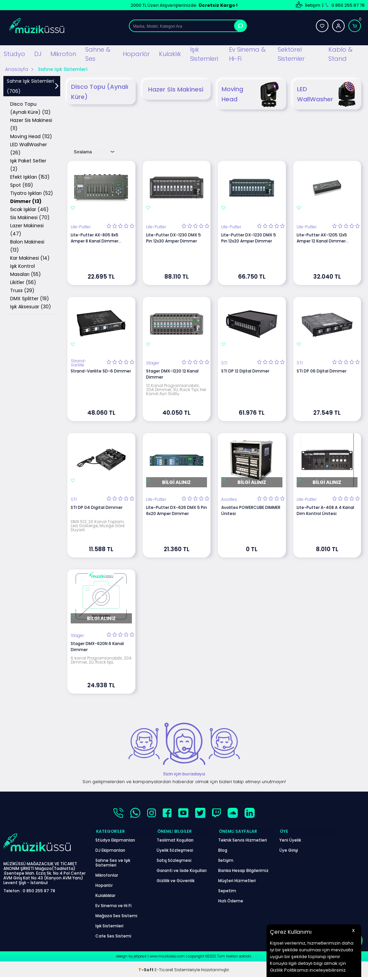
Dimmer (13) (26, 201)
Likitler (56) (23, 282)
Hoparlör (136, 53)
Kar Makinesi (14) (30, 257)
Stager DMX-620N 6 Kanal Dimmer (97, 646)
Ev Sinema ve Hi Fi (113, 904)
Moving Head (252, 94)
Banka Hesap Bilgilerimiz (243, 869)
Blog (222, 849)
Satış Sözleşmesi (174, 859)
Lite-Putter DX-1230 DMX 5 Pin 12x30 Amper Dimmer (173, 237)
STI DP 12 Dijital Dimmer (245, 371)
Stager (152, 363)
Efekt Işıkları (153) (30, 176)
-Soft (146, 968)
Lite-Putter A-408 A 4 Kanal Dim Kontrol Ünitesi (325, 510)
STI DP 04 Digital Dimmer (96, 507)
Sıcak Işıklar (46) (29, 209)
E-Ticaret (164, 968)
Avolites (229, 499)
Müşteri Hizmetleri (237, 879)
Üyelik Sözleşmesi (175, 849)
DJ (38, 53)
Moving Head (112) (31, 136)
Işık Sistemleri (204, 54)
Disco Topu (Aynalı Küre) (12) (30, 107)
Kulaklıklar (105, 894)
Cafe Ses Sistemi (113, 934)
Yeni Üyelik (290, 839)
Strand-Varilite (78, 363)
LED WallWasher (328, 94)
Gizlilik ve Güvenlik (175, 879)
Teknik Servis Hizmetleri (242, 839)
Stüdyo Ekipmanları (115, 839)
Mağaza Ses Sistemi (116, 914)
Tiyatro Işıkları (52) (31, 192)
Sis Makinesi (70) (30, 217)
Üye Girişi (288, 849)
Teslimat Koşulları (175, 839)
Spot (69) (21, 184)
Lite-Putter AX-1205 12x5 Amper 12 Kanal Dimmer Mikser (322, 238)
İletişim (312, 5)
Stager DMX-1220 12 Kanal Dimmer (172, 374)
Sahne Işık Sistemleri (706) (30, 85)
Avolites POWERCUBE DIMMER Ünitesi (250, 510)
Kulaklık (170, 53)
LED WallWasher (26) (28, 148)
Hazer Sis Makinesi (175, 89)
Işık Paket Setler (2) (28, 164)
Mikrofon (63, 53)
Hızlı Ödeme (230, 899)
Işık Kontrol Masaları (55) (25, 269)
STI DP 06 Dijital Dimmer (321, 371)
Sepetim (227, 889)
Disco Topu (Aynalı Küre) (99, 91)
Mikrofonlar (106, 874)
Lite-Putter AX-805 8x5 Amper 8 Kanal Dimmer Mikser (94, 238)
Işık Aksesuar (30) (30, 306)
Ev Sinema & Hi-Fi (247, 54)
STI (224, 363)
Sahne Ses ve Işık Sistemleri (112, 861)
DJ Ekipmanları (110, 849)
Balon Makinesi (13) (27, 245)
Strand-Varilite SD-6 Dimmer (101, 371)
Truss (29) (22, 290)
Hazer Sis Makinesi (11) (31, 124)
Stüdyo (14, 53)
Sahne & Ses (97, 54)
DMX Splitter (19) (29, 298)
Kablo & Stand (340, 54)
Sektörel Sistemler (291, 54)
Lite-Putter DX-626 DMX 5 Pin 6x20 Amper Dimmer (176, 510)
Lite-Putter (81, 227)
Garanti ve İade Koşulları (182, 869)
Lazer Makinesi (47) (27, 229)
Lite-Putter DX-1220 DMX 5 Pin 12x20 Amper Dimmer (248, 237)
